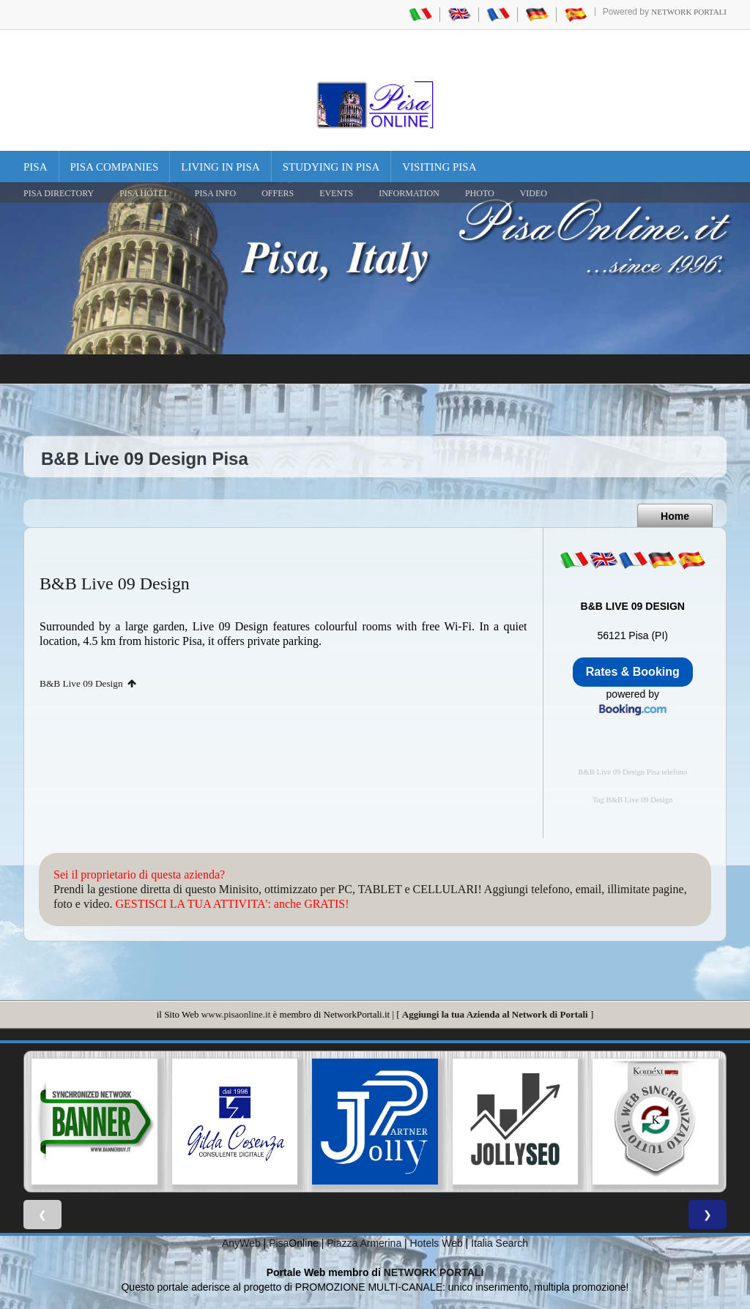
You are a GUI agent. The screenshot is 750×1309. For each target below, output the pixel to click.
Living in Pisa (220, 167)
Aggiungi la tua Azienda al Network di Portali (495, 1014)
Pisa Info (215, 193)
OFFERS (277, 193)
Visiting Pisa (439, 167)
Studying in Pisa (331, 167)
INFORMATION (409, 193)
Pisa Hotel (144, 193)
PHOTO (479, 193)
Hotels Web (436, 1243)
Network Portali (689, 11)
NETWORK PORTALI (434, 1272)
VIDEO (533, 193)
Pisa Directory (58, 193)
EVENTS (336, 193)
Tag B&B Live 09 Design (632, 800)
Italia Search (499, 1243)
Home (675, 516)
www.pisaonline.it (235, 1014)
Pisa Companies (114, 167)
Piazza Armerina (364, 1243)
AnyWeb (241, 1243)
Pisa (35, 167)
